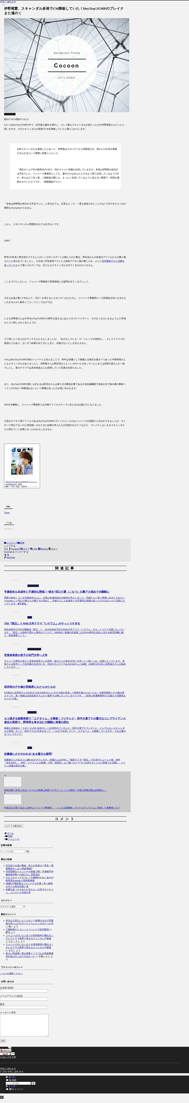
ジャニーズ (11, 543)
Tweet (7, 512)
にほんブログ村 (8, 1061)
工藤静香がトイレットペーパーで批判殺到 (27, 929)
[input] (12, 851)
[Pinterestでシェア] (43, 549)
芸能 (21, 543)
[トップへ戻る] (2, 1101)
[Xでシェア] (6, 549)
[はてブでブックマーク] (24, 549)
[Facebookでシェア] (14, 549)
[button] (53, 549)
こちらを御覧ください (11, 973)
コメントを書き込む (13, 826)
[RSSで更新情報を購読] (8, 555)
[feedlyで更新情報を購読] (5, 555)
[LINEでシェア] (33, 549)
